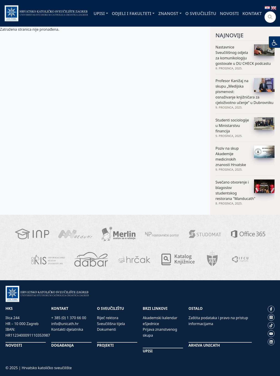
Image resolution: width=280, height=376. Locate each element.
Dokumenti (106, 329)
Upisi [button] (99, 13)
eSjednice (151, 323)
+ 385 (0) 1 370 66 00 (68, 317)
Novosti (229, 13)
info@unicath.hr (65, 323)
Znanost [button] (168, 13)
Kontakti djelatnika (67, 329)
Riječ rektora (107, 317)
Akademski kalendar (160, 317)
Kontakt (252, 13)
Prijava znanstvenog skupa (160, 332)
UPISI (148, 350)
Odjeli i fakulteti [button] (131, 13)
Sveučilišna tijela (111, 323)
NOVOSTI (13, 345)
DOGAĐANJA (62, 345)
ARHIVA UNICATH (204, 345)
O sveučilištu (200, 13)
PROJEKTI (105, 345)
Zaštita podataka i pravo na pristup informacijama (218, 320)
